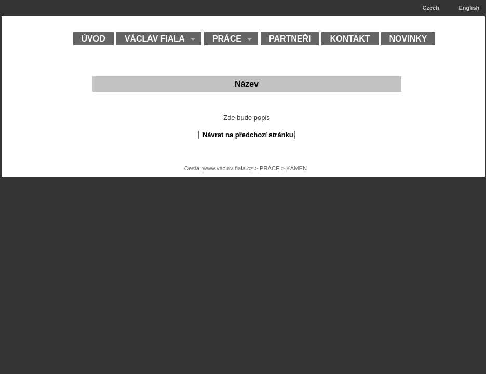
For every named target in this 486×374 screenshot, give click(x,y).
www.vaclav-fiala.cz (228, 168)
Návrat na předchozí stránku (248, 135)
